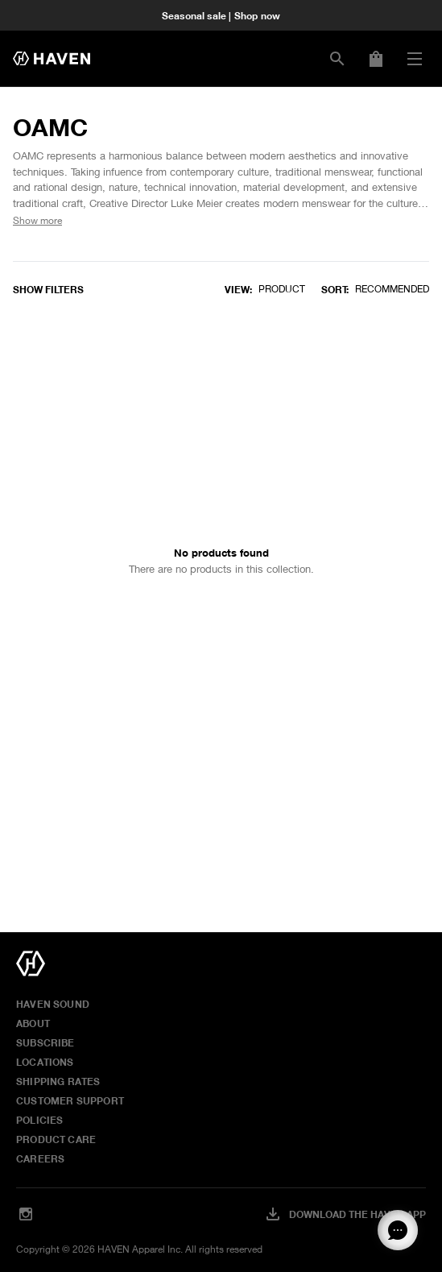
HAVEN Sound (52, 1003)
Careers (40, 1158)
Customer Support (70, 1100)
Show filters (48, 289)
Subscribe (45, 1042)
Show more (37, 220)
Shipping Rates (58, 1081)
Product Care (56, 1139)
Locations (45, 1061)
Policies (39, 1119)
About (33, 1023)
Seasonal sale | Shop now (221, 15)
